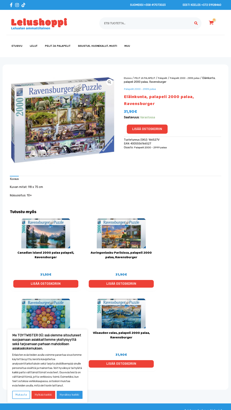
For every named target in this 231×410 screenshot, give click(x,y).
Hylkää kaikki (43, 394)
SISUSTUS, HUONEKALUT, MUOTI (97, 46)
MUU (127, 46)
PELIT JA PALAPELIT (57, 46)
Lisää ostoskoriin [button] (35, 291)
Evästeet (90, 377)
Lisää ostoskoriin (147, 129)
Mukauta (21, 394)
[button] (109, 82)
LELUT (34, 46)
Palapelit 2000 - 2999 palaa (186, 78)
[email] (187, 386)
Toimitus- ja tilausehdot (100, 383)
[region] (47, 366)
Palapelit (164, 78)
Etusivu (17, 46)
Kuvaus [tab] (15, 179)
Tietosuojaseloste (96, 389)
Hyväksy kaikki (69, 394)
